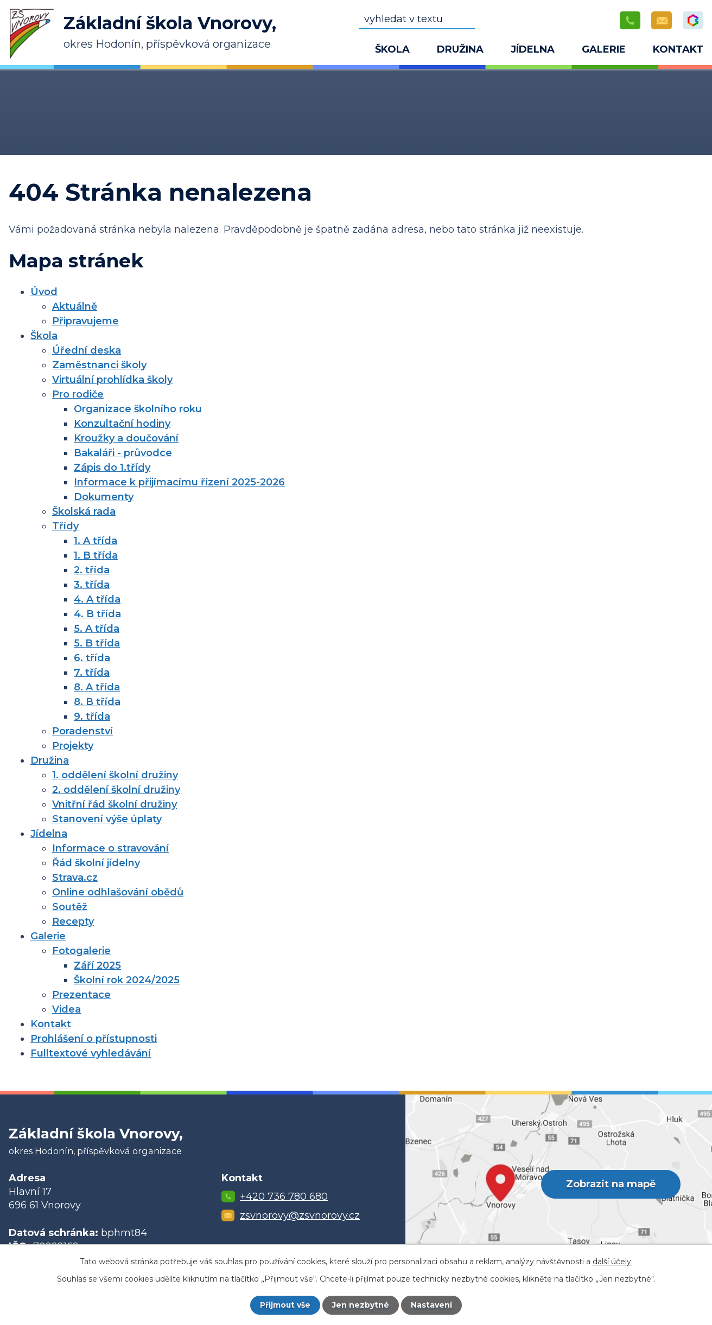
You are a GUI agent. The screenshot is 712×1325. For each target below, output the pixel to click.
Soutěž (69, 907)
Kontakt (678, 49)
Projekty (72, 746)
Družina (460, 49)
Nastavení (432, 1305)
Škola (392, 49)
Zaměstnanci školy (99, 365)
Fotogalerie (81, 951)
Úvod (334, 51)
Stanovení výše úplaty (107, 819)
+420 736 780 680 (284, 1196)
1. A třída (95, 541)
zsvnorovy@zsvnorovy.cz (300, 1215)
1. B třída (96, 555)
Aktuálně (74, 306)
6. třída (92, 658)
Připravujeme (85, 321)
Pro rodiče (78, 394)
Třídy (65, 526)
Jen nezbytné (361, 1305)
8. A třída (97, 687)
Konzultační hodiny (122, 424)
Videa (66, 1009)
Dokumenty (104, 497)
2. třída (92, 570)
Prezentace (81, 995)
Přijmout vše (285, 1305)
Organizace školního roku (138, 409)
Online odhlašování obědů (117, 892)
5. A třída (96, 629)
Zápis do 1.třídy (112, 467)
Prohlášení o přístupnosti (93, 1039)
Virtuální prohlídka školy (112, 380)
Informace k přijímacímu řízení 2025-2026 (179, 482)
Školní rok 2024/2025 (127, 980)
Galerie (604, 49)
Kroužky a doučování (126, 438)
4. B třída (97, 614)
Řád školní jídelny (96, 863)
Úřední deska (86, 350)
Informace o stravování (110, 848)
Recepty (73, 921)
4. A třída (97, 599)
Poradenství (82, 731)
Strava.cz (75, 878)
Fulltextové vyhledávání (90, 1053)
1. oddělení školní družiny (115, 775)
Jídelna (533, 49)
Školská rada (84, 511)
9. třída (92, 716)
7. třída (92, 672)
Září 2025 (97, 965)
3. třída (92, 585)
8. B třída (97, 702)
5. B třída (97, 643)
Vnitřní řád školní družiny (114, 804)
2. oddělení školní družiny (116, 790)
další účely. (613, 1261)
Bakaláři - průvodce (123, 453)
